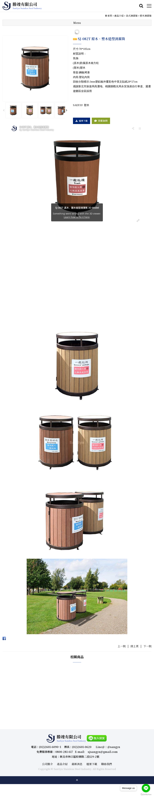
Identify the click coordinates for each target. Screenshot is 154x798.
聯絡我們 (106, 764)
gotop (77, 780)
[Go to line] (146, 788)
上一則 (122, 646)
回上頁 (135, 646)
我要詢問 (103, 120)
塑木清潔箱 (145, 15)
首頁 (109, 15)
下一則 (147, 646)
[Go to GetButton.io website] (146, 794)
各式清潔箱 (132, 15)
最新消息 (77, 764)
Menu (77, 23)
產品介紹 (119, 15)
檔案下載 (83, 120)
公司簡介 (47, 764)
